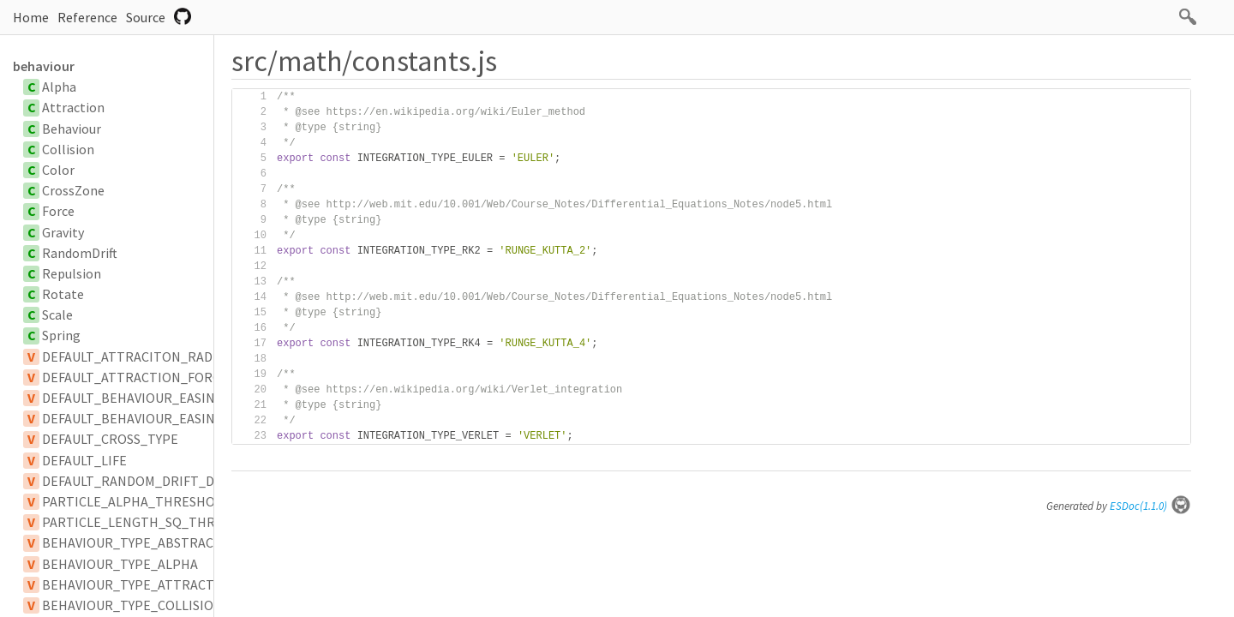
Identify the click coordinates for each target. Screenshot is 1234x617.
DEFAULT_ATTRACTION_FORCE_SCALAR (161, 377)
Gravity (63, 232)
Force (58, 210)
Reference (87, 17)
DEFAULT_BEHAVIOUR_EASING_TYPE (151, 418)
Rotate (63, 294)
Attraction (73, 107)
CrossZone (73, 190)
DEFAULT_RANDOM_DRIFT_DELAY (142, 480)
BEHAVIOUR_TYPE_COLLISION (132, 605)
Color (58, 169)
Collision (68, 149)
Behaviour (71, 128)
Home (31, 17)
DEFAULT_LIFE (84, 460)
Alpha (59, 86)
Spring (61, 335)
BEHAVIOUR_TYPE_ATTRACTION (139, 584)
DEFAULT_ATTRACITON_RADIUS (137, 356)
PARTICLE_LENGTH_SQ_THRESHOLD (153, 521)
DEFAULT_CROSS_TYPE (110, 438)
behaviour (44, 66)
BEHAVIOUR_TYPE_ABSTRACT (132, 542)
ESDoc (1150, 506)
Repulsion (71, 273)
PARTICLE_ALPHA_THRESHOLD (136, 501)
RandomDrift (79, 252)
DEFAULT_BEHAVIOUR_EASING (133, 397)
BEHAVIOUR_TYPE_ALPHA (120, 563)
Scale (57, 314)
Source (145, 17)
